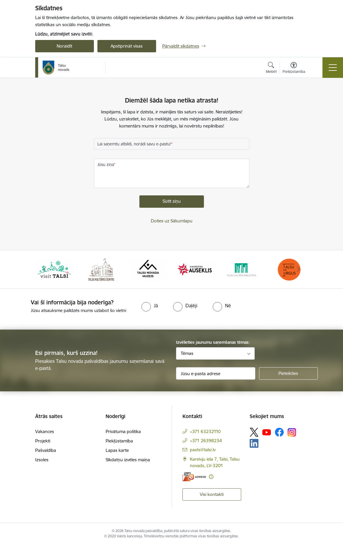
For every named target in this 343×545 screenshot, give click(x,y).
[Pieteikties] (288, 373)
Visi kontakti (212, 494)
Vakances (44, 431)
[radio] (149, 305)
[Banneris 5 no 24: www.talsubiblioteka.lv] (242, 269)
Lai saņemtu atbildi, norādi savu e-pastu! (134, 144)
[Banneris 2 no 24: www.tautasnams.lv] (101, 269)
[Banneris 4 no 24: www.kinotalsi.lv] (195, 269)
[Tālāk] (298, 269)
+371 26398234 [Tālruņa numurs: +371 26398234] (206, 440)
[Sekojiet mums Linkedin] (254, 443)
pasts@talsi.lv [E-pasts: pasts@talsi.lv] (203, 449)
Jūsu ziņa (105, 164)
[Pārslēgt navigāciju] (332, 67)
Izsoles (41, 459)
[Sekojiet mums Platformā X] (254, 432)
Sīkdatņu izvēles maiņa (128, 459)
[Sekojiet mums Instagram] (292, 432)
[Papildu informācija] (211, 476)
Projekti (42, 441)
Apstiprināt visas (127, 46)
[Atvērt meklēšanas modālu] (271, 68)
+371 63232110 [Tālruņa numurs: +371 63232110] (205, 431)
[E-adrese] (194, 477)
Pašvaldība (45, 450)
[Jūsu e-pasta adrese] (215, 373)
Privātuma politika (123, 431)
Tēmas (187, 353)
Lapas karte (117, 450)
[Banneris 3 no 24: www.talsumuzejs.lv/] (148, 269)
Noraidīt (64, 46)
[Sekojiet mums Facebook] (279, 432)
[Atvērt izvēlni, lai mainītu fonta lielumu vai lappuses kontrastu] (294, 68)
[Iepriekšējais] (45, 269)
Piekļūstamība (119, 441)
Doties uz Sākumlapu (171, 221)
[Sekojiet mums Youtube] (266, 431)
